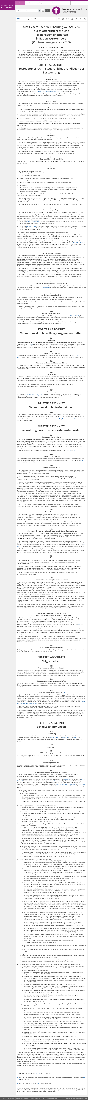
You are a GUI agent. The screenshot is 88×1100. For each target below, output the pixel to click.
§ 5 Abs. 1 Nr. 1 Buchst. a (33, 222)
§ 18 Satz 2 (82, 784)
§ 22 (79, 624)
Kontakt (4, 1098)
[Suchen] (47, 10)
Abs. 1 (68, 779)
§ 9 (74, 357)
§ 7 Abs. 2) (52, 781)
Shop (73, 3)
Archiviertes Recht (31, 3)
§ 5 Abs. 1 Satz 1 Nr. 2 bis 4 (46, 396)
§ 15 (84, 419)
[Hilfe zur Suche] (39, 10)
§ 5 (65, 779)
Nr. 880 (38, 1073)
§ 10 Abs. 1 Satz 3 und (64, 784)
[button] (85, 3)
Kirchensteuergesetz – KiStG (26, 19)
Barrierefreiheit (35, 1098)
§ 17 (50, 344)
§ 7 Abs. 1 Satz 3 (45, 288)
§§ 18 (69, 450)
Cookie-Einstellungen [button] (52, 1098)
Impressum (11, 1098)
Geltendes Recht (20, 3)
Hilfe (43, 1098)
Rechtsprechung (42, 3)
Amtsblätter (51, 3)
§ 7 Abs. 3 (65, 738)
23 (74, 450)
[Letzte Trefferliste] (42, 10)
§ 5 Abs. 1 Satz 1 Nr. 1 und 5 (35, 394)
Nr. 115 (38, 1084)
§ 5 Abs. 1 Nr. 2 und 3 (32, 226)
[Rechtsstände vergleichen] (63, 19)
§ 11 (60, 419)
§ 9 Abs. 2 (76, 738)
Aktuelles (79, 3)
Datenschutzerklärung (22, 1098)
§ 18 (22, 781)
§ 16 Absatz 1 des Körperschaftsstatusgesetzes (48, 91)
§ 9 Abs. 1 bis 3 (74, 316)
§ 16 (31, 344)
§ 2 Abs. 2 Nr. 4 (54, 738)
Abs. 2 (73, 784)
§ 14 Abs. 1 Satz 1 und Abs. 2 (70, 419)
